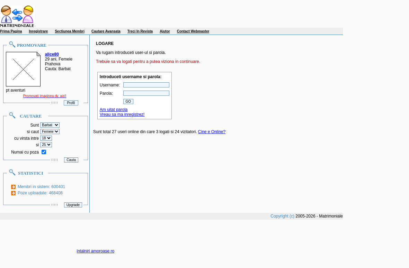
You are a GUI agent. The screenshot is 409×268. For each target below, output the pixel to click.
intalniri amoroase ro (96, 251)
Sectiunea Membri (70, 31)
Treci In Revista (140, 31)
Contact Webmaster (193, 31)
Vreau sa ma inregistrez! (122, 114)
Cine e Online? (211, 131)
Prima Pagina (11, 31)
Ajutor (165, 31)
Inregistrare (38, 31)
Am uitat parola (114, 109)
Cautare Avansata (106, 31)
